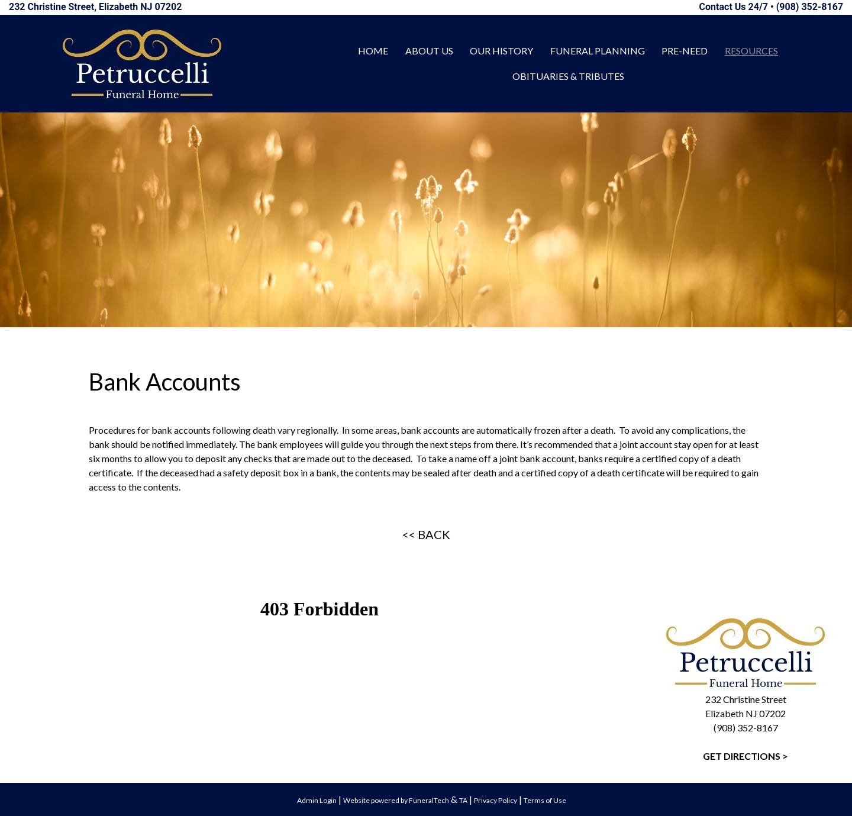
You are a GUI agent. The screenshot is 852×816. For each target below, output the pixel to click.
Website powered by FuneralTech (396, 800)
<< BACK (426, 534)
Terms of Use (545, 800)
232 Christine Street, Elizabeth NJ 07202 (95, 6)
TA (463, 800)
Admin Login (317, 800)
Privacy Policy (495, 800)
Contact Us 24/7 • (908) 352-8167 (771, 6)
